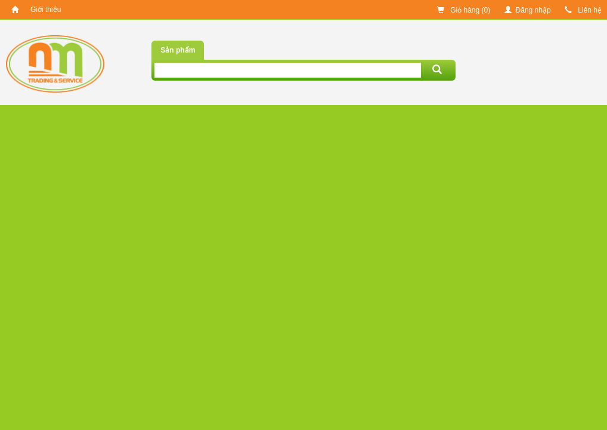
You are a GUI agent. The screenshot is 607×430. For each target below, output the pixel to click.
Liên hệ (583, 10)
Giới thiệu (45, 9)
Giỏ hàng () (463, 10)
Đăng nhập (527, 10)
